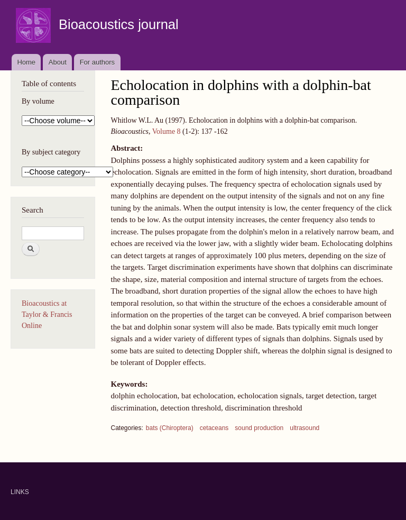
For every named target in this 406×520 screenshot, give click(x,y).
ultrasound (304, 428)
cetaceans (214, 428)
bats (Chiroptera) (169, 428)
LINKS (20, 492)
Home (26, 62)
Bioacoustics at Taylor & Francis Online (47, 314)
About (58, 62)
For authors (97, 62)
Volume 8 (166, 131)
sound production (259, 428)
